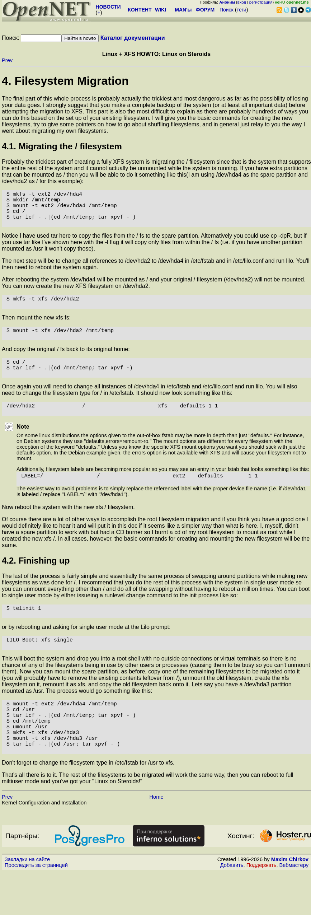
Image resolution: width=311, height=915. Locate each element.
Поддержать (261, 908)
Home (156, 840)
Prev (7, 60)
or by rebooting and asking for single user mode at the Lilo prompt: (86, 654)
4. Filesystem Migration (65, 80)
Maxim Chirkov (289, 902)
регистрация (261, 2)
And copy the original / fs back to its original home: (66, 363)
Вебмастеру (293, 908)
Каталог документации (132, 38)
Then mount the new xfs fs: (36, 329)
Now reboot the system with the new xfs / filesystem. (68, 531)
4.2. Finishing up (36, 585)
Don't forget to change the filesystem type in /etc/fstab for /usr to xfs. (88, 806)
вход (241, 2)
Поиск (227, 10)
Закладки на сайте (27, 902)
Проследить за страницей (36, 908)
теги (241, 10)
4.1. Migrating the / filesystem (62, 146)
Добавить (232, 908)
